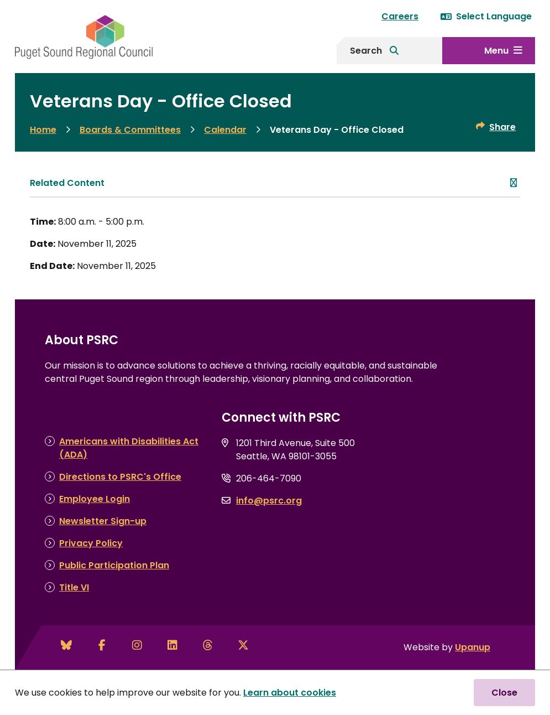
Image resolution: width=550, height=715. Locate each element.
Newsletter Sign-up (102, 521)
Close (504, 692)
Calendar (225, 129)
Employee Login (94, 499)
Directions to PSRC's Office (120, 476)
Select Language (486, 16)
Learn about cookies (289, 692)
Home (43, 129)
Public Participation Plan (114, 565)
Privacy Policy (91, 543)
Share (502, 127)
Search (366, 50)
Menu (496, 50)
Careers (399, 16)
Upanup (472, 647)
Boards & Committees (130, 129)
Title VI (74, 587)
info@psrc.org (269, 500)
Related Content (67, 183)
